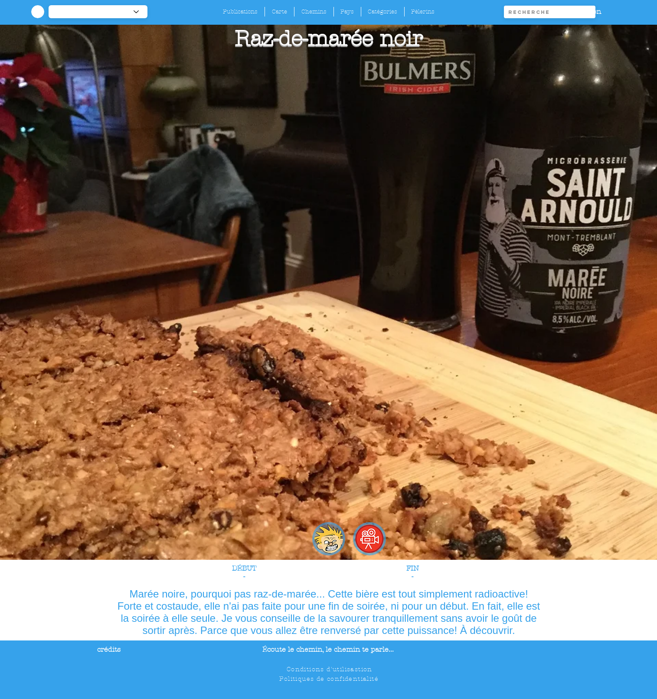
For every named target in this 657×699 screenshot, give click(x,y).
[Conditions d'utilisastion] (330, 669)
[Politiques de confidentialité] (330, 678)
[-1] (98, 11)
